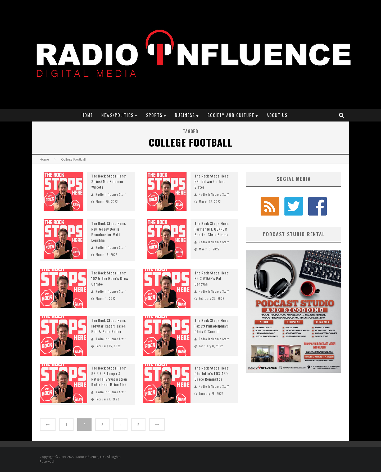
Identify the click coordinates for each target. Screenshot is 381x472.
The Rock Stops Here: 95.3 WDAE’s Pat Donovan (211, 278)
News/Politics (117, 115)
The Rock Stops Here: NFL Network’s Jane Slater (211, 181)
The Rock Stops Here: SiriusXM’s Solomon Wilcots (108, 181)
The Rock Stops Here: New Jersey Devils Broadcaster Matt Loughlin (108, 232)
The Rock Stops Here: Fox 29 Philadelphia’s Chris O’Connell (211, 325)
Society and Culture (230, 115)
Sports (154, 115)
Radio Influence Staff (111, 194)
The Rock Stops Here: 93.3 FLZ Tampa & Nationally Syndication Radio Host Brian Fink (109, 376)
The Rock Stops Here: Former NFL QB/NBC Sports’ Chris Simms (211, 229)
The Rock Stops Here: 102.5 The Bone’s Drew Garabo (109, 278)
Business (185, 115)
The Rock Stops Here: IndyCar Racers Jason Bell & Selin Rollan (108, 325)
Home (87, 115)
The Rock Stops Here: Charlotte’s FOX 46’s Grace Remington (211, 373)
